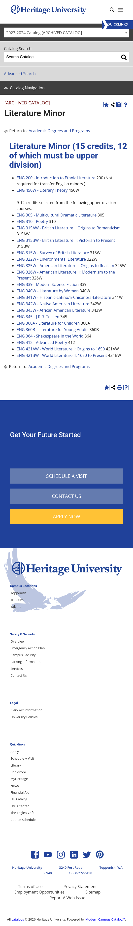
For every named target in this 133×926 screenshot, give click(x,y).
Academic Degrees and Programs (59, 130)
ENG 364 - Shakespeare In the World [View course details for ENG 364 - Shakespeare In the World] (50, 336)
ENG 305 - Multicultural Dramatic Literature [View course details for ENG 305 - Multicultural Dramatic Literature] (57, 215)
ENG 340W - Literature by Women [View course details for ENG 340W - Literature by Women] (48, 291)
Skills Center (19, 806)
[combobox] (66, 32)
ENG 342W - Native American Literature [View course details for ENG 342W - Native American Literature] (53, 304)
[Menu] (117, 24)
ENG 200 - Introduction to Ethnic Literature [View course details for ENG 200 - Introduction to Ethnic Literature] (56, 178)
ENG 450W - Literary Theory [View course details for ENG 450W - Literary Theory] (42, 190)
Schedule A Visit (22, 758)
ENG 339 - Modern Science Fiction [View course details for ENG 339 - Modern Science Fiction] (48, 284)
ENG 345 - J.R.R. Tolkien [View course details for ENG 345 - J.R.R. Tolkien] (38, 316)
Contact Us (18, 675)
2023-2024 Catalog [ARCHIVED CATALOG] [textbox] (44, 32)
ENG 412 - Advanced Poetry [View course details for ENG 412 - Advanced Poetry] (42, 342)
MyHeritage (19, 778)
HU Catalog (18, 799)
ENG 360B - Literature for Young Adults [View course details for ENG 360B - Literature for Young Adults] (53, 329)
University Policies (23, 717)
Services (16, 668)
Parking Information (25, 661)
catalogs (18, 919)
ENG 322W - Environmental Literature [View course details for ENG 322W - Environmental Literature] (51, 259)
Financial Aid (19, 792)
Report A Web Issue (67, 897)
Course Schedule (22, 819)
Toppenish (18, 593)
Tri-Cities (17, 599)
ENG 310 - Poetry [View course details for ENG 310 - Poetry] (32, 221)
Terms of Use (30, 886)
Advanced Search (20, 73)
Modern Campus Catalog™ (105, 919)
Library (15, 765)
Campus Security (22, 655)
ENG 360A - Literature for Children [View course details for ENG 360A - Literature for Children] (48, 323)
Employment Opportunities (39, 892)
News (14, 785)
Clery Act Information (26, 710)
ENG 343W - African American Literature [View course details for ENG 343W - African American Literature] (54, 310)
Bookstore (18, 772)
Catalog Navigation (27, 88)
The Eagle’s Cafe (22, 812)
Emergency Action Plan (27, 648)
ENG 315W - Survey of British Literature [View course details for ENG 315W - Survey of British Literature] (53, 252)
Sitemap (92, 892)
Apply (14, 751)
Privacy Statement (80, 886)
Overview (17, 641)
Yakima (15, 606)
